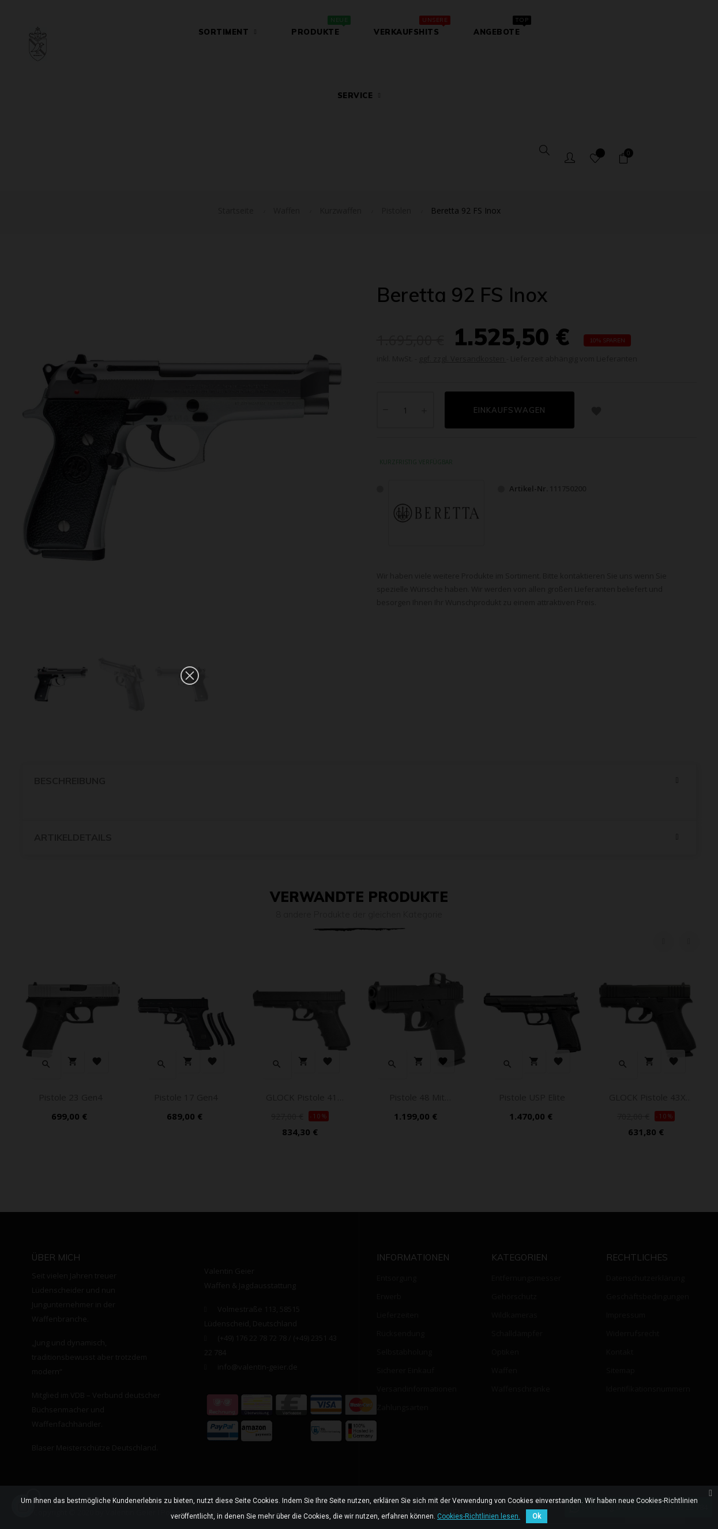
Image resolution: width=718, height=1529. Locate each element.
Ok (536, 1516)
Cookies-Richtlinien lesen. (478, 1516)
